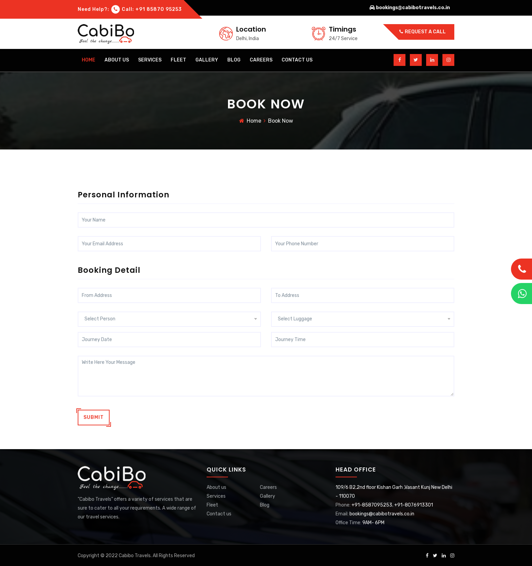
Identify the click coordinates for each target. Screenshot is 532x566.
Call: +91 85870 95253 (146, 9)
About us (216, 486)
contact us (297, 60)
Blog (264, 504)
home (88, 60)
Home (254, 122)
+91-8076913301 (413, 504)
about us (116, 60)
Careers (268, 486)
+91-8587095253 (372, 504)
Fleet (178, 60)
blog (234, 60)
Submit (93, 416)
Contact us (219, 513)
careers (261, 60)
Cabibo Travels (135, 555)
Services (150, 60)
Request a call (422, 32)
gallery (206, 60)
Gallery (267, 495)
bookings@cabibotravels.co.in (381, 513)
